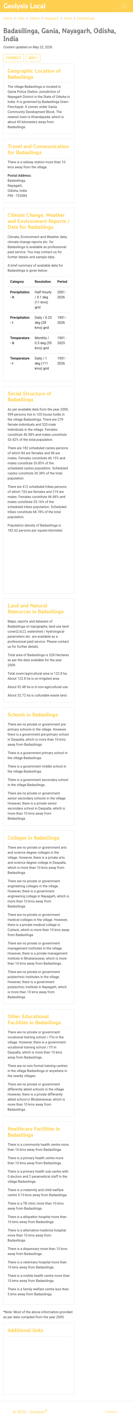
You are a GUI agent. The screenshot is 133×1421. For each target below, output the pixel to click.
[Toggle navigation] (124, 6)
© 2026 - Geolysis (30, 1411)
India (21, 18)
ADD (31, 58)
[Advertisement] (39, 562)
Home (7, 18)
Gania (68, 18)
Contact (111, 1412)
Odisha (34, 18)
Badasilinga (85, 18)
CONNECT (13, 58)
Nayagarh (51, 18)
